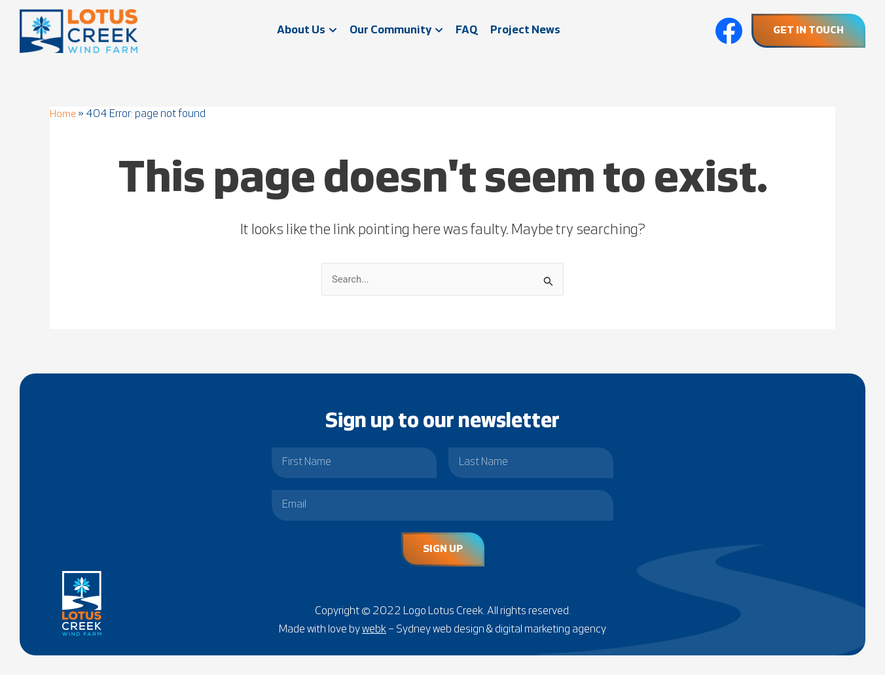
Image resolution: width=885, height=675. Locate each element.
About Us (306, 30)
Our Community (396, 30)
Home (63, 114)
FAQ (466, 30)
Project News (525, 30)
